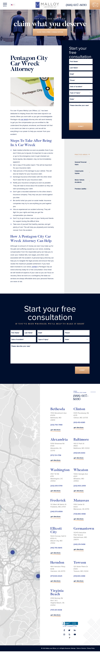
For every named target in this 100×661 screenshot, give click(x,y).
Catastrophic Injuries (79, 172)
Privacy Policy (91, 648)
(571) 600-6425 (56, 576)
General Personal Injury (80, 163)
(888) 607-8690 (75, 5)
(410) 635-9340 (79, 453)
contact (34, 267)
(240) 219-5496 (79, 545)
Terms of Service (81, 648)
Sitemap (73, 648)
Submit (81, 126)
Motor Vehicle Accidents (79, 181)
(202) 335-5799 (56, 486)
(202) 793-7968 (56, 425)
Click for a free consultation (50, 32)
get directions (55, 430)
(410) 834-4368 (79, 576)
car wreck (24, 120)
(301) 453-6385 (79, 423)
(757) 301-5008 (56, 610)
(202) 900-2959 (80, 486)
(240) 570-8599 (56, 512)
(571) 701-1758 (55, 456)
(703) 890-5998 (80, 514)
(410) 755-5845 (56, 548)
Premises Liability (80, 189)
